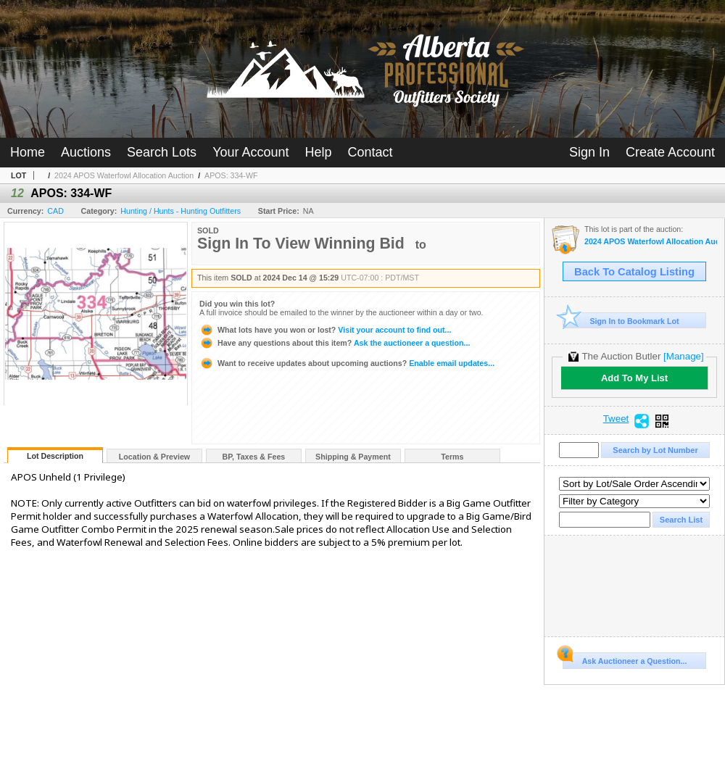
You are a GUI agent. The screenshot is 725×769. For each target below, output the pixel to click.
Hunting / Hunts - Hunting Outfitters (180, 211)
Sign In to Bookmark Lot (621, 320)
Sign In (589, 152)
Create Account (670, 152)
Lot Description (55, 456)
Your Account (250, 152)
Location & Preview (154, 456)
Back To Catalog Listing (634, 272)
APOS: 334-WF (230, 175)
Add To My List (634, 378)
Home (27, 152)
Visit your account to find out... (325, 329)
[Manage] (683, 356)
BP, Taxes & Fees (254, 456)
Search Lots (161, 152)
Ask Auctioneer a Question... (625, 658)
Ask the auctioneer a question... (334, 342)
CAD (55, 211)
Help (318, 152)
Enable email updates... (346, 363)
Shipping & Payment (353, 456)
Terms (452, 456)
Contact (370, 152)
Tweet (616, 419)
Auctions (86, 152)
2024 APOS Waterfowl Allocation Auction (124, 175)
